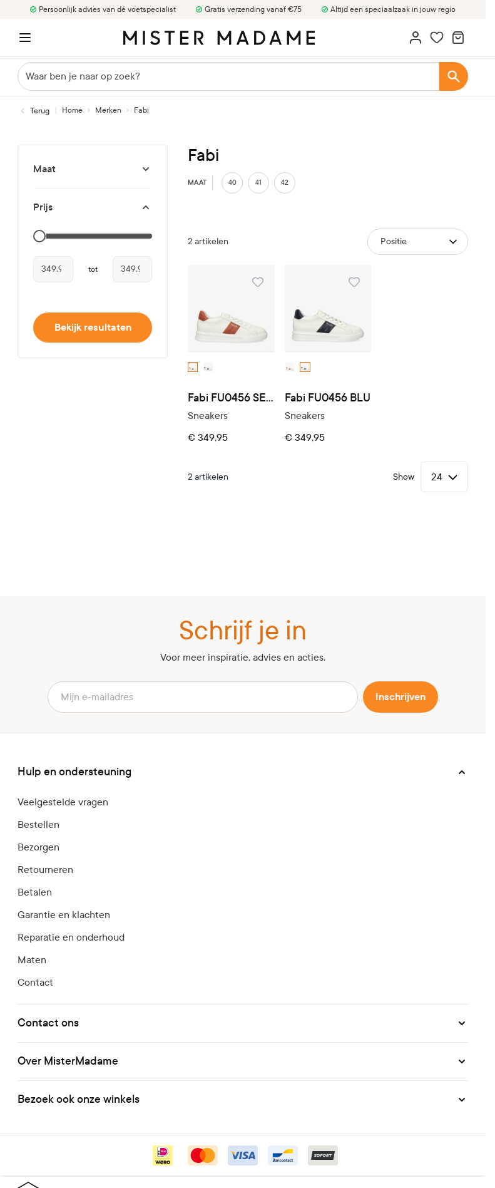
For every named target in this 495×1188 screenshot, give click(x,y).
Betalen (35, 892)
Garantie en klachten (64, 915)
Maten (32, 960)
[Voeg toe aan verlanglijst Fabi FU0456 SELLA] (258, 282)
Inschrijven (400, 697)
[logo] (219, 38)
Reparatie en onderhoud (71, 937)
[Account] (416, 38)
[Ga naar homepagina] (72, 110)
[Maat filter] (92, 169)
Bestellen (38, 824)
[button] (243, 772)
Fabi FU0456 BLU (327, 398)
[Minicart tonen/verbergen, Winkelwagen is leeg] (458, 38)
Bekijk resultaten (92, 327)
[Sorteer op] (417, 241)
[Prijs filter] (92, 207)
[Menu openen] (25, 37)
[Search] (453, 76)
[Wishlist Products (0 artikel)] (437, 38)
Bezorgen (38, 847)
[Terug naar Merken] (33, 111)
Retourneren (45, 870)
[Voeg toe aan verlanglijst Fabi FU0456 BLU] (354, 282)
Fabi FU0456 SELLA (231, 398)
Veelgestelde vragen (63, 802)
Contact (35, 982)
